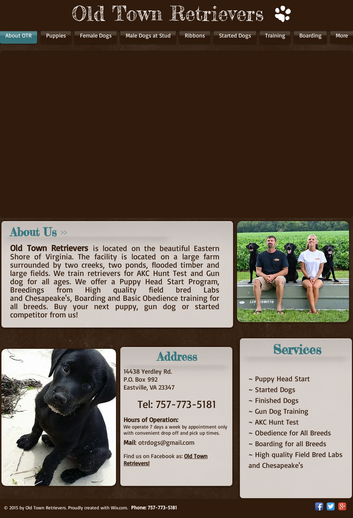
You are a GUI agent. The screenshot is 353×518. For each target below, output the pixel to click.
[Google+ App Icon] (342, 506)
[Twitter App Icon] (331, 506)
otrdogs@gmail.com (166, 442)
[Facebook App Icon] (319, 506)
